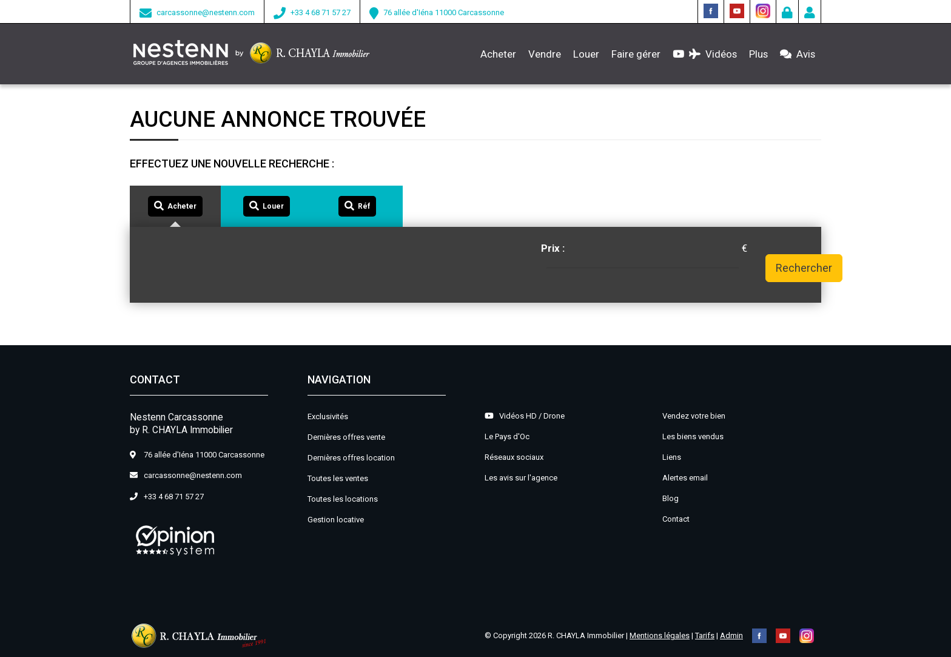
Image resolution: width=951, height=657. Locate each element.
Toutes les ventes (337, 478)
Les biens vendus (693, 436)
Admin (731, 635)
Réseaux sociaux (514, 457)
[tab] (175, 206)
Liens (671, 457)
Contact (676, 519)
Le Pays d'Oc (507, 436)
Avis (797, 54)
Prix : (553, 248)
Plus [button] (758, 54)
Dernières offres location (351, 457)
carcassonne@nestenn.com (205, 12)
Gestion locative (335, 519)
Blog (670, 498)
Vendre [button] (544, 54)
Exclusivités (327, 416)
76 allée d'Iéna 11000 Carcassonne (443, 12)
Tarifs (704, 635)
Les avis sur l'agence (521, 477)
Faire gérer (635, 54)
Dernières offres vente (346, 437)
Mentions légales (660, 635)
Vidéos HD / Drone (525, 415)
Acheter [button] (498, 54)
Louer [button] (586, 54)
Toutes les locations (342, 499)
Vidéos (705, 54)
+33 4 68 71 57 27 (321, 12)
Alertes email (685, 477)
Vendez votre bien (693, 415)
